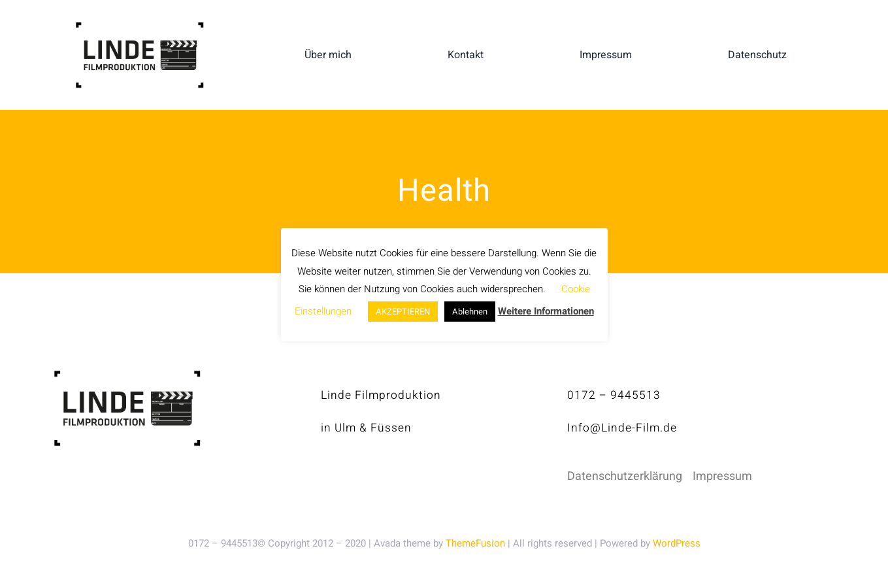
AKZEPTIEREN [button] (403, 311)
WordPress (676, 543)
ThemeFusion (475, 543)
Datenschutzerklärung (624, 476)
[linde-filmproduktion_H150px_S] (139, 27)
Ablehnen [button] (469, 311)
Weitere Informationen (546, 311)
